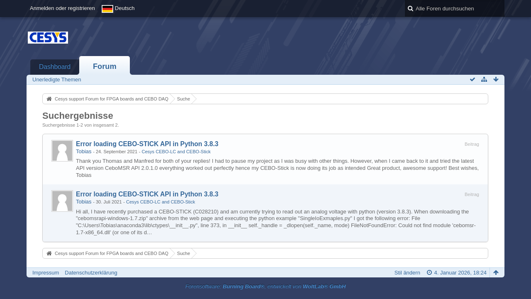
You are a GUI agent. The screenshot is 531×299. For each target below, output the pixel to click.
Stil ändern (407, 273)
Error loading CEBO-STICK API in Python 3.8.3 (147, 143)
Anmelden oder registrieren (62, 8)
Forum (105, 66)
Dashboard (55, 66)
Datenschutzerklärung (91, 273)
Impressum (45, 273)
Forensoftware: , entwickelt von (265, 286)
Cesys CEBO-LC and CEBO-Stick (175, 151)
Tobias (84, 151)
